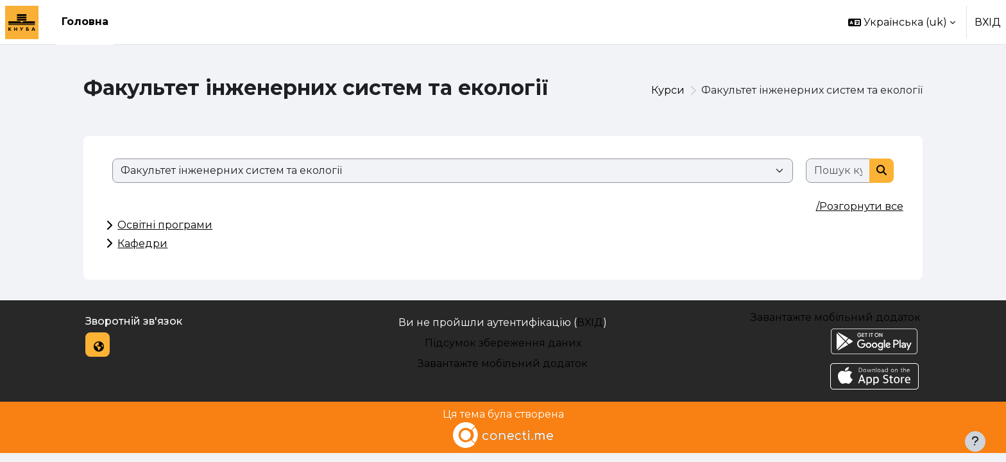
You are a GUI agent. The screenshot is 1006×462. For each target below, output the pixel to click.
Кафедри (142, 243)
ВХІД (988, 22)
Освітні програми (164, 225)
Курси (668, 90)
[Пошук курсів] (838, 170)
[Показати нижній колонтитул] (975, 441)
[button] (902, 22)
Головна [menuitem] (85, 21)
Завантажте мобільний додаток (503, 363)
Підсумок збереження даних (503, 343)
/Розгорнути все (859, 206)
